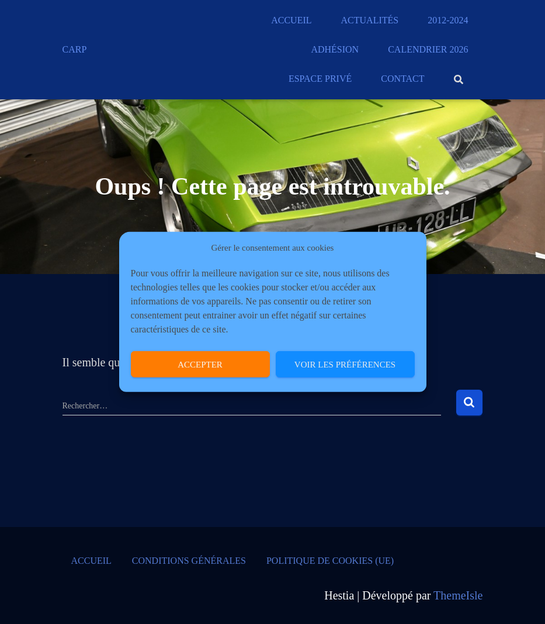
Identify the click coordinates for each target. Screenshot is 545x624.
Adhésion (335, 49)
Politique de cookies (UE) (330, 561)
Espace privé (320, 79)
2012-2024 (448, 20)
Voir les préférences (344, 364)
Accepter (200, 364)
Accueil (291, 20)
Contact (402, 79)
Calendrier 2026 (428, 49)
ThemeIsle (457, 595)
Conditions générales (189, 561)
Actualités (370, 20)
